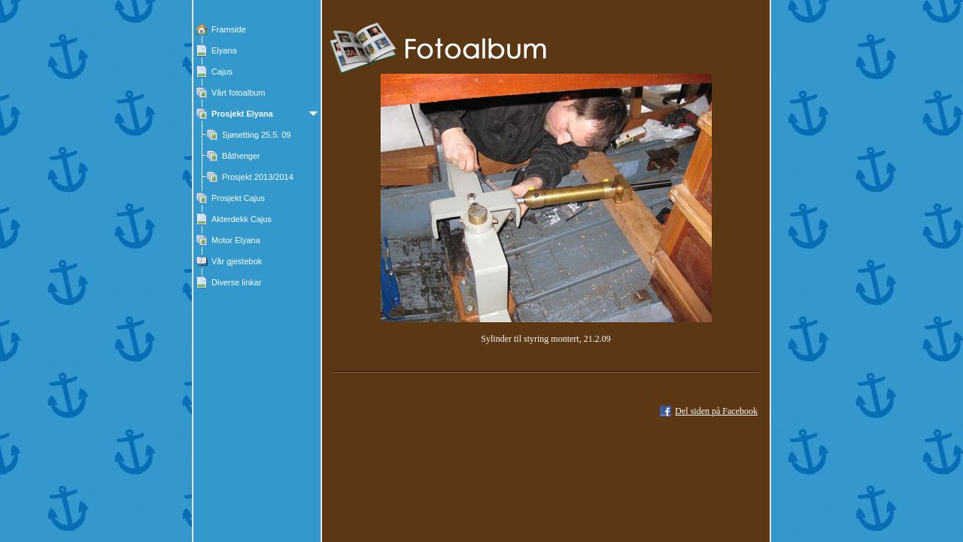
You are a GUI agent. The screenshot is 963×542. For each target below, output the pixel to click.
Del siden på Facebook (716, 411)
